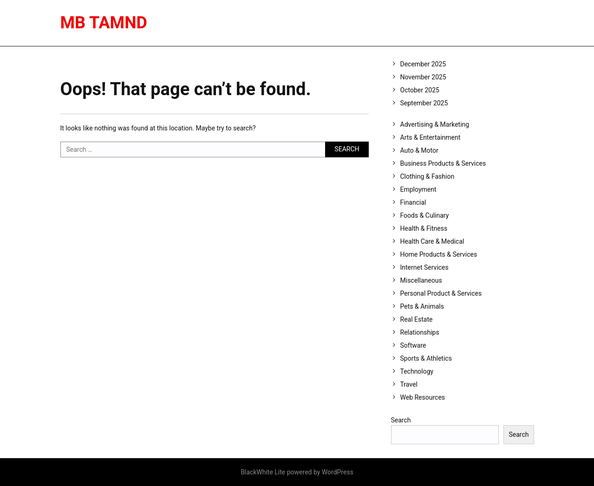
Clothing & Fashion (427, 176)
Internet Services (424, 267)
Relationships (419, 332)
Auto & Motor (419, 150)
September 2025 (424, 103)
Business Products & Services (443, 163)
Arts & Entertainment (430, 137)
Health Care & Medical (432, 241)
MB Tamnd (103, 22)
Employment (418, 189)
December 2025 (423, 64)
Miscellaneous (421, 280)
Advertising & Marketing (435, 124)
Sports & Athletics (426, 358)
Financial (413, 202)
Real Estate (416, 319)
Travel (409, 384)
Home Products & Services (438, 254)
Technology (417, 371)
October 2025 (419, 90)
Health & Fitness (424, 228)
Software (413, 345)
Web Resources (422, 397)
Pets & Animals (422, 306)
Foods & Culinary (424, 215)
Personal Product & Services (441, 293)
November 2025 (423, 77)
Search (401, 420)
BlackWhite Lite (263, 472)
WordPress (337, 472)
